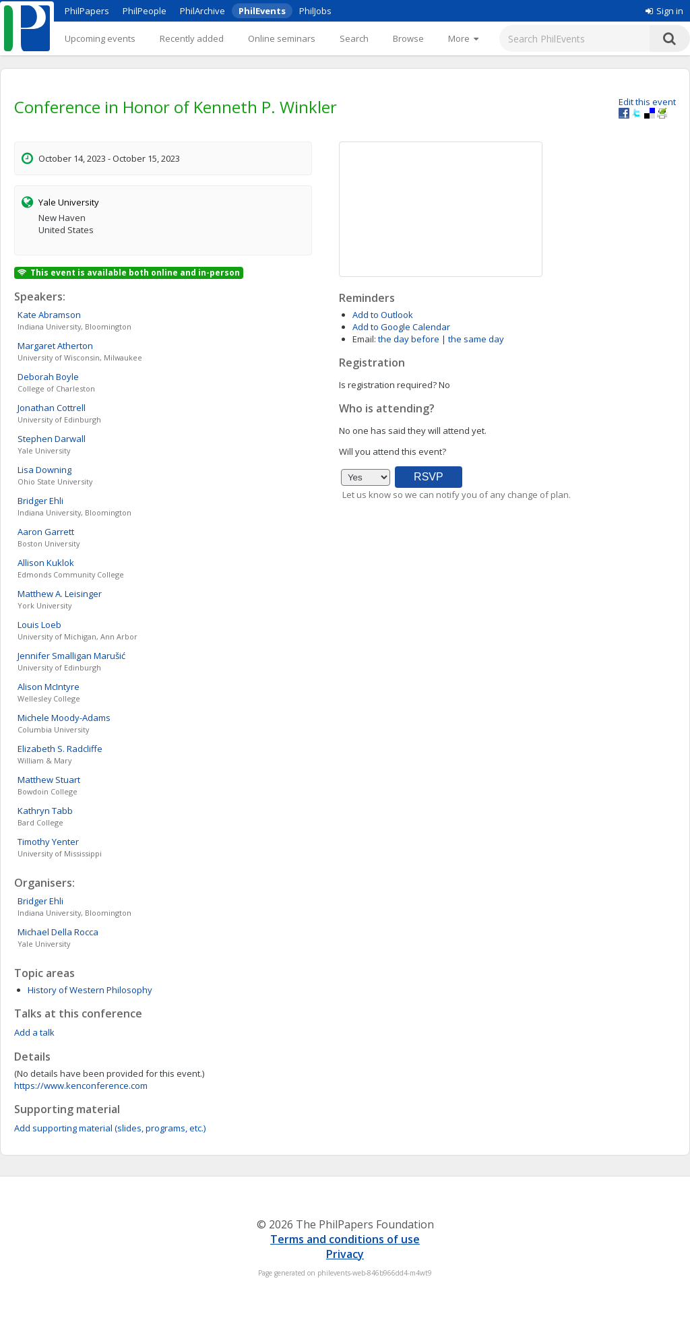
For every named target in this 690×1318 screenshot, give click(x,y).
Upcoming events (100, 38)
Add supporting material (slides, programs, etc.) (110, 1128)
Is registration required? (388, 385)
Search (354, 38)
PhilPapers (87, 11)
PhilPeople (144, 11)
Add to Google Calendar (401, 327)
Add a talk (34, 1032)
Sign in (664, 11)
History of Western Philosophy (90, 990)
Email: (364, 339)
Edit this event (647, 102)
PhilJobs (315, 11)
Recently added (192, 38)
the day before (408, 339)
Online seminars (281, 38)
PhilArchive (202, 11)
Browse (408, 38)
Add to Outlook (382, 315)
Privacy (345, 1254)
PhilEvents (262, 11)
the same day (476, 339)
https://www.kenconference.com (81, 1085)
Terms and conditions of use (345, 1239)
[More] (463, 38)
